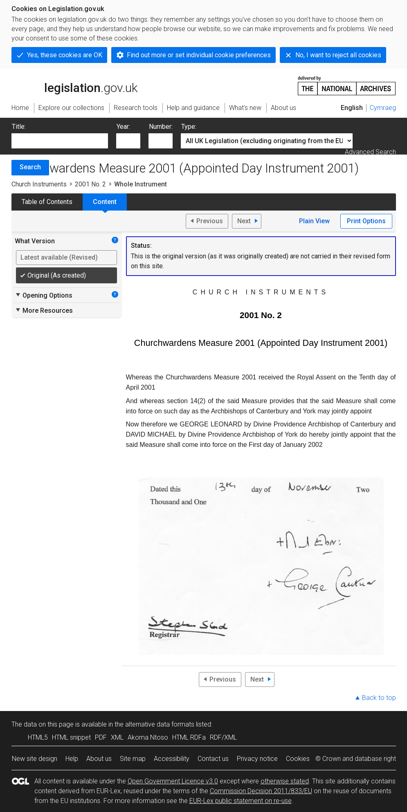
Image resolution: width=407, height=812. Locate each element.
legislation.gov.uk (74, 85)
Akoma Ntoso (148, 737)
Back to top (379, 698)
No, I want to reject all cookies (338, 55)
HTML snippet (71, 737)
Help (71, 759)
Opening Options (43, 295)
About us (99, 759)
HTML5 (38, 737)
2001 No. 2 (90, 184)
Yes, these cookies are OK (64, 55)
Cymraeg (383, 108)
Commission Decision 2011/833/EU (261, 791)
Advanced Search (370, 152)
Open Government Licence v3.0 (173, 781)
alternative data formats (159, 724)
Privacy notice (257, 759)
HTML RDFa (189, 737)
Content (105, 202)
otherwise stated (285, 781)
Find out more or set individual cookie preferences (199, 55)
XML (117, 737)
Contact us (213, 759)
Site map (133, 759)
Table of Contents (47, 202)
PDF (101, 737)
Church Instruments (39, 184)
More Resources (44, 310)
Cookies (298, 759)
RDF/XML (223, 737)
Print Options (366, 221)
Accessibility (171, 759)
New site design (34, 759)
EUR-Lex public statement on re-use (240, 801)
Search (30, 167)
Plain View (314, 221)
